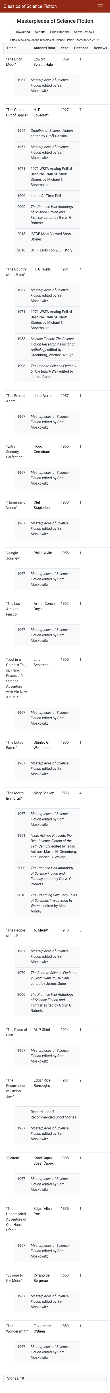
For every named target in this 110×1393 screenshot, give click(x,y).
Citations (81, 48)
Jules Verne (43, 396)
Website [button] (40, 32)
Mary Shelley (44, 793)
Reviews (100, 48)
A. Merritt (41, 930)
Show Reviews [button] (84, 32)
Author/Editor (44, 48)
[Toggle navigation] (100, 6)
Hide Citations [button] (60, 32)
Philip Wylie (43, 553)
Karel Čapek (43, 1158)
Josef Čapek (44, 1163)
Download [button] (23, 32)
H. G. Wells (42, 269)
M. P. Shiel (42, 1030)
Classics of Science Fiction (30, 6)
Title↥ (11, 48)
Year (64, 48)
